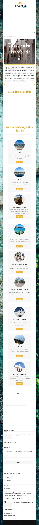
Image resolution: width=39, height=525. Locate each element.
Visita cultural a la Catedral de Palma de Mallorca (23, 434)
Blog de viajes (7, 488)
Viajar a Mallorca (7, 480)
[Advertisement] (21, 20)
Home (5, 36)
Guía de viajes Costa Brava (9, 515)
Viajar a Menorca (7, 477)
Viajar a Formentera (8, 485)
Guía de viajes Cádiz (8, 513)
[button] (19, 162)
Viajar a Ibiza (6, 483)
